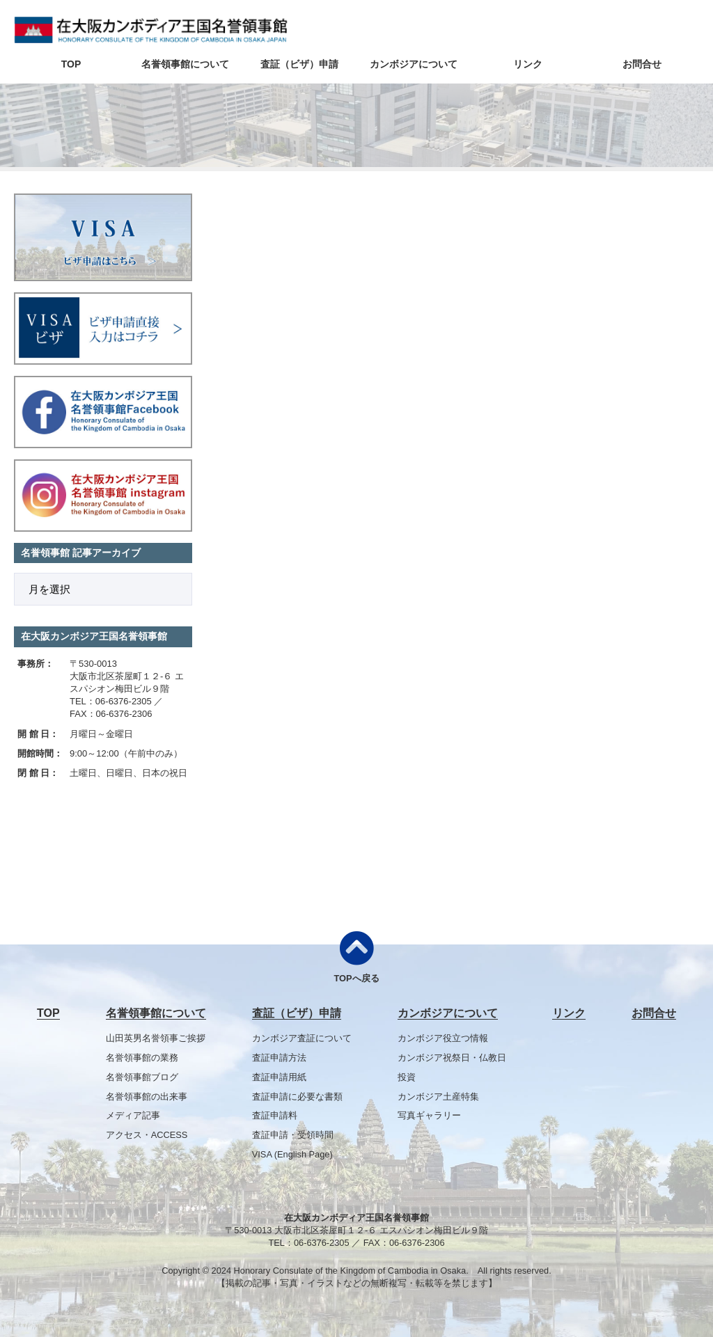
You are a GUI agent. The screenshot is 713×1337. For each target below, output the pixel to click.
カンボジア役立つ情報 (443, 1038)
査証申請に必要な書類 (297, 1096)
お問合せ (641, 64)
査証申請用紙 (279, 1077)
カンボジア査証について (302, 1038)
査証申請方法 (279, 1057)
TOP (71, 64)
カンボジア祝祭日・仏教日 (452, 1057)
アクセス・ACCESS (147, 1135)
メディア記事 (133, 1115)
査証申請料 (274, 1115)
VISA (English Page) (292, 1154)
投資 (407, 1077)
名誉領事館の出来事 (146, 1096)
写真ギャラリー (429, 1115)
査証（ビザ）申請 (299, 64)
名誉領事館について (185, 64)
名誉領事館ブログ (142, 1077)
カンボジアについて (413, 64)
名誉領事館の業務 (142, 1057)
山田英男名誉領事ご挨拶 (155, 1038)
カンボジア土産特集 (438, 1096)
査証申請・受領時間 (293, 1135)
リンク (527, 64)
